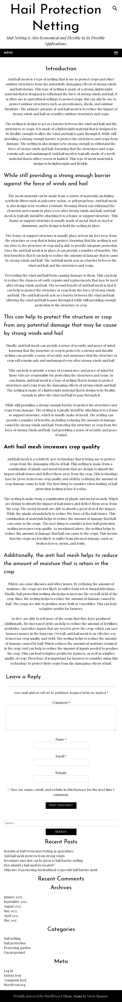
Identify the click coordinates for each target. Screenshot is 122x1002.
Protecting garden (17, 948)
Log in (8, 971)
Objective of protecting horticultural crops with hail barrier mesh (50, 870)
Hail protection (14, 943)
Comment (61, 702)
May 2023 (10, 911)
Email (61, 756)
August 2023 (12, 906)
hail (42, 114)
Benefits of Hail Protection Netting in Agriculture (39, 851)
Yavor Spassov (97, 996)
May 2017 (10, 920)
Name (61, 739)
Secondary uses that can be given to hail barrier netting (43, 860)
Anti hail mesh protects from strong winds (34, 856)
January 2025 (13, 897)
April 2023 (11, 916)
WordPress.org (14, 985)
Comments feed (15, 980)
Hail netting (12, 938)
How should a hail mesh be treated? (29, 865)
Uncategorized (14, 952)
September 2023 (15, 902)
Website (61, 773)
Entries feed (12, 975)
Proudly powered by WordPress (37, 996)
